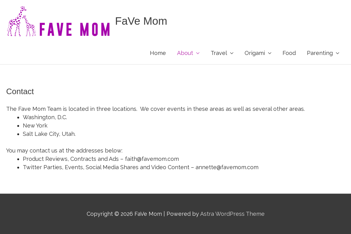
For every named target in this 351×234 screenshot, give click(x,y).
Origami (255, 53)
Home (158, 53)
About (185, 53)
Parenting (320, 53)
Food (289, 53)
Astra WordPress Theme (232, 214)
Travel (219, 53)
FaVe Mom (141, 21)
